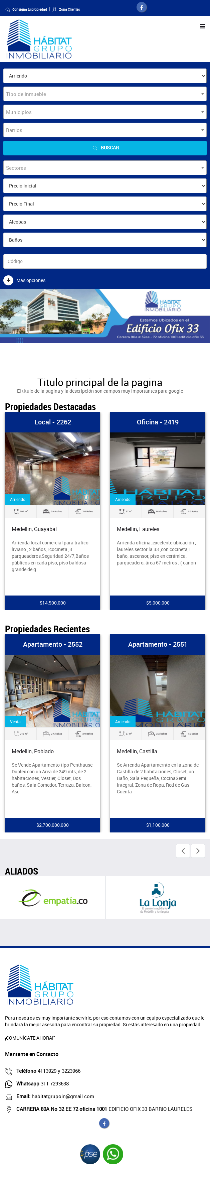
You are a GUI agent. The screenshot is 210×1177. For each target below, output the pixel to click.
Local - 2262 (52, 421)
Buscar (105, 147)
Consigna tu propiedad (26, 9)
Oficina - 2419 (158, 421)
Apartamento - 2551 (158, 644)
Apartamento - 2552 (52, 644)
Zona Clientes (66, 9)
